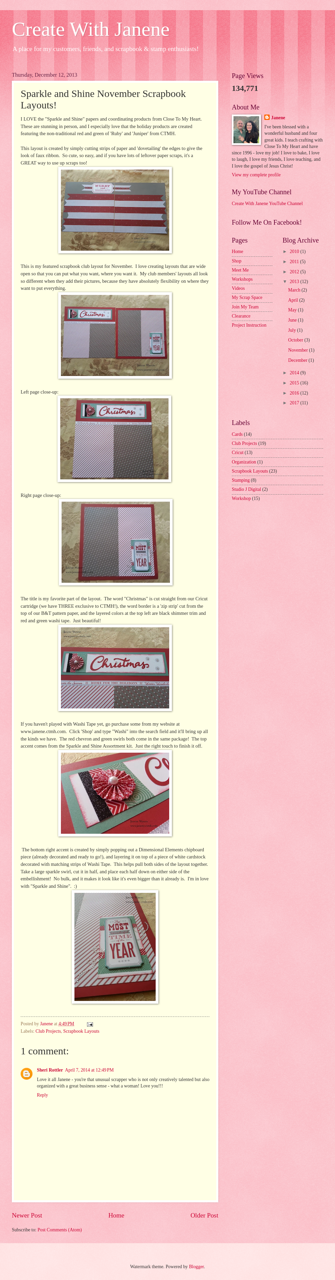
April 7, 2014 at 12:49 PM (89, 1070)
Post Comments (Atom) (60, 1229)
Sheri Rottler (50, 1070)
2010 (295, 251)
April (293, 300)
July (292, 330)
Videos (238, 288)
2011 (295, 261)
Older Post (204, 1215)
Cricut (238, 452)
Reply (42, 1095)
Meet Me (240, 270)
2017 (295, 402)
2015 (295, 382)
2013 (295, 281)
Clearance (241, 316)
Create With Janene (91, 29)
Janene (278, 117)
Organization (244, 462)
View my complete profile (256, 174)
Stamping (241, 480)
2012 (295, 271)
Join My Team (245, 306)
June (293, 320)
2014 (295, 372)
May (293, 309)
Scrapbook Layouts (81, 1031)
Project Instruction (249, 325)
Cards (237, 434)
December (298, 360)
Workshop (241, 498)
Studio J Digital (246, 489)
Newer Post (27, 1215)
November (298, 350)
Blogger (196, 1266)
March (295, 290)
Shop (236, 260)
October (296, 340)
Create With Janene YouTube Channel (267, 203)
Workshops (242, 279)
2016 (295, 393)
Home (116, 1215)
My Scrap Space (247, 297)
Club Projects (48, 1031)
